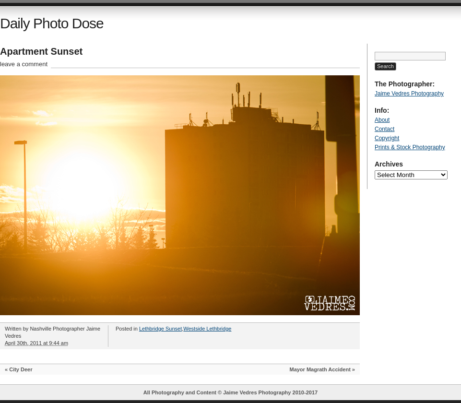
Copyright (387, 138)
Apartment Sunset (41, 51)
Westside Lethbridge (207, 329)
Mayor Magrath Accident (319, 369)
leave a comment (23, 64)
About (382, 120)
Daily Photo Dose (52, 23)
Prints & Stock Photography (410, 147)
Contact (384, 129)
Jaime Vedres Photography (409, 93)
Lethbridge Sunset (160, 329)
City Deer (20, 369)
